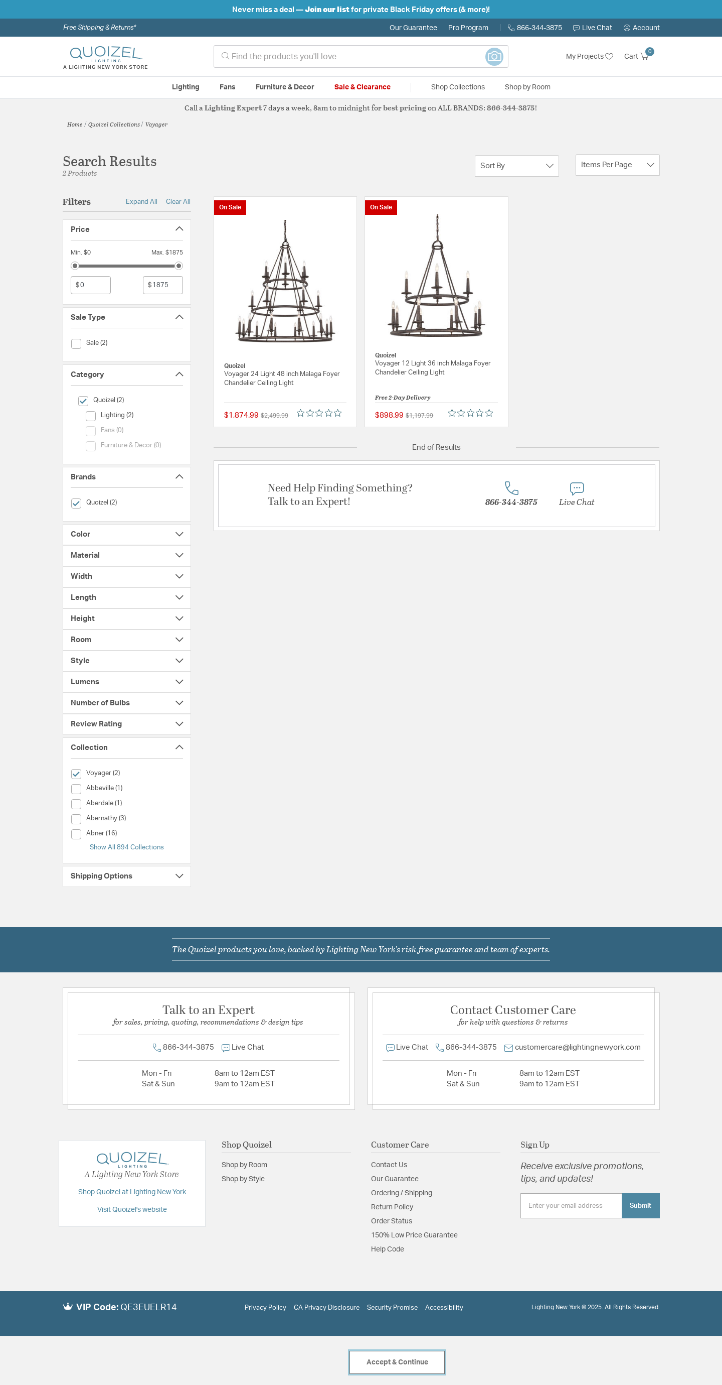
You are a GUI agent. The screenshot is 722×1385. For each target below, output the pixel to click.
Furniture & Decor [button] (285, 87)
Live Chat (592, 28)
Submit (640, 1205)
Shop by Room (244, 1165)
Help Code (387, 1249)
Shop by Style (243, 1179)
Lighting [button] (186, 87)
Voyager (156, 124)
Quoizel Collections (114, 124)
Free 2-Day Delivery (403, 397)
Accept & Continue (397, 1362)
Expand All (141, 201)
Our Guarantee (413, 28)
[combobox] (361, 56)
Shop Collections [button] (458, 87)
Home (75, 124)
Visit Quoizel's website (132, 1209)
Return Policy (392, 1207)
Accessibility (444, 1308)
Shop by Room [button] (528, 87)
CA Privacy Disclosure (326, 1308)
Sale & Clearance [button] (362, 87)
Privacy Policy (265, 1308)
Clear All (178, 201)
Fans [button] (228, 87)
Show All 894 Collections (127, 847)
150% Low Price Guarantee (414, 1235)
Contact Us (389, 1165)
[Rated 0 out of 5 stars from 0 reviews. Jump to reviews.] (321, 413)
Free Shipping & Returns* (99, 27)
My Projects (589, 56)
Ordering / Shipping (401, 1193)
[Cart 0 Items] (642, 56)
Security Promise (392, 1308)
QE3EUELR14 (148, 1307)
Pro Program (468, 28)
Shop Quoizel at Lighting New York (132, 1192)
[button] (642, 28)
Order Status (391, 1221)
